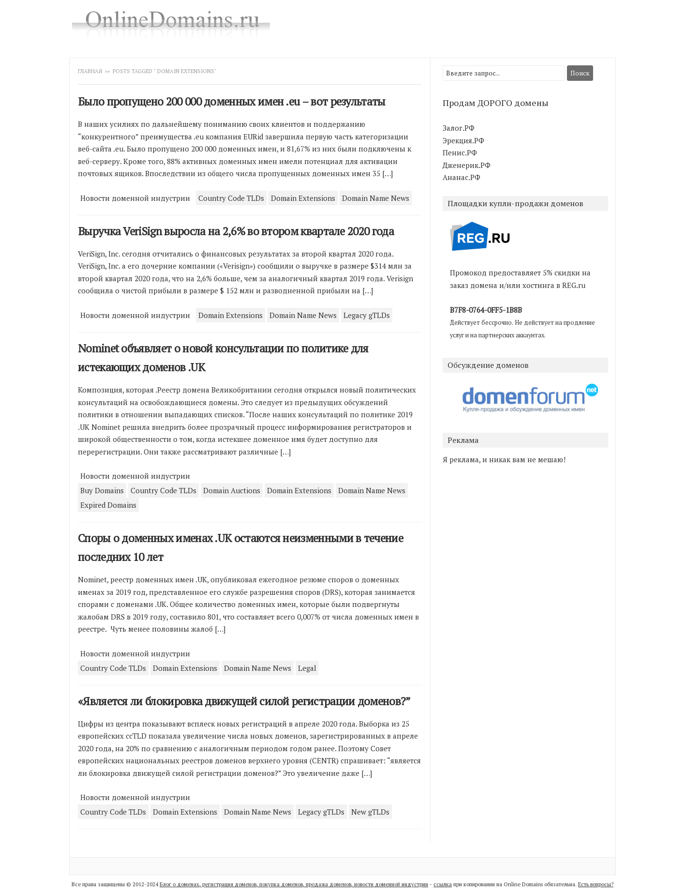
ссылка (442, 884)
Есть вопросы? (595, 884)
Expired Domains (108, 505)
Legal (307, 668)
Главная (91, 71)
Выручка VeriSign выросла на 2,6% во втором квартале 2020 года (236, 231)
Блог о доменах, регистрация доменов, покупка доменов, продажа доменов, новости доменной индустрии (294, 884)
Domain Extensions (303, 198)
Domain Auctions (231, 490)
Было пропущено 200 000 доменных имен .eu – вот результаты (232, 101)
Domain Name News (375, 198)
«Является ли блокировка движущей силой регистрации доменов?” (244, 701)
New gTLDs (370, 812)
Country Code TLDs (231, 198)
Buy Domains (102, 490)
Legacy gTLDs (366, 315)
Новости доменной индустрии (135, 198)
